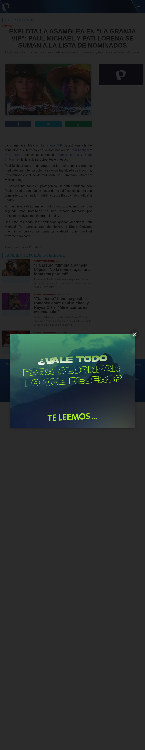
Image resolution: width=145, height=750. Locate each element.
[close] (135, 334)
